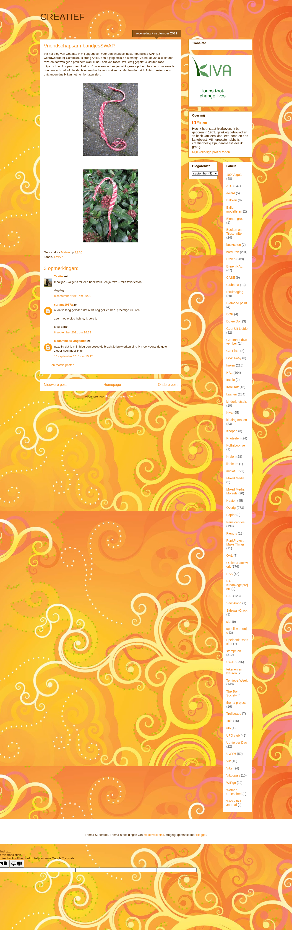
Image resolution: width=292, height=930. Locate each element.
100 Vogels (234, 175)
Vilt (228, 761)
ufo (228, 728)
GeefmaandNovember (236, 342)
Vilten (230, 768)
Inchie (230, 380)
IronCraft (232, 387)
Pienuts (231, 533)
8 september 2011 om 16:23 (72, 332)
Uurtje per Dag (236, 742)
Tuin (229, 721)
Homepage (112, 385)
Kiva (229, 412)
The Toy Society (232, 693)
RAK (229, 574)
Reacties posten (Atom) (120, 396)
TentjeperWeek (237, 680)
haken (230, 365)
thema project (236, 702)
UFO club (233, 735)
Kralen (230, 456)
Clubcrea (232, 285)
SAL (229, 596)
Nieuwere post (55, 385)
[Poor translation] (16, 864)
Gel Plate (233, 351)
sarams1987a (63, 304)
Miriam (202, 122)
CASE (230, 277)
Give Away (233, 358)
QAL (229, 555)
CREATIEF (62, 17)
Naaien (231, 500)
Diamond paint (236, 303)
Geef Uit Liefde (237, 328)
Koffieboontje (235, 445)
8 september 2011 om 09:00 (72, 296)
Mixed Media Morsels (235, 491)
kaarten (231, 394)
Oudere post (167, 385)
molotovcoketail (153, 834)
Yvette (58, 276)
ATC (229, 186)
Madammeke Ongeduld (70, 341)
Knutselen (233, 438)
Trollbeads (233, 713)
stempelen (233, 651)
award (230, 193)
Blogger (201, 834)
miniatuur (233, 471)
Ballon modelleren (234, 209)
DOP (229, 314)
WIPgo (231, 783)
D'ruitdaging (234, 292)
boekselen (233, 245)
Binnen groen (235, 219)
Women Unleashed (234, 792)
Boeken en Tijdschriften (234, 231)
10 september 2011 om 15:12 (73, 356)
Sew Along (233, 603)
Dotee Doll (233, 321)
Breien (230, 259)
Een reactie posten (62, 365)
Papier (230, 515)
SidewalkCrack (237, 610)
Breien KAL (234, 266)
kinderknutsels (236, 401)
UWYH (231, 754)
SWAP (58, 257)
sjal (228, 621)
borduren (232, 252)
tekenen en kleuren (234, 671)
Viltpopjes (233, 775)
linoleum (232, 464)
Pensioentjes (235, 522)
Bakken (231, 200)
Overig (231, 507)
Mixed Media (235, 478)
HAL (229, 372)
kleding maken (236, 420)
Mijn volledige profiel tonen (211, 152)
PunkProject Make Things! (235, 542)
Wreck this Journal (233, 803)
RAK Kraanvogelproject (237, 585)
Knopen (231, 431)
